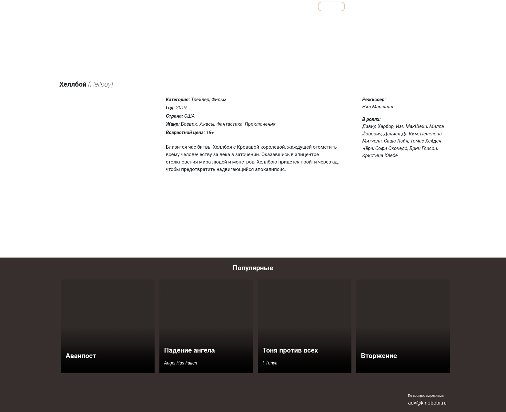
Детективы (270, 20)
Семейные (379, 20)
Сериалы (411, 6)
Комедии (320, 20)
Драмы (296, 20)
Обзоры (237, 6)
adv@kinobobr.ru (427, 403)
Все (302, 6)
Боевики (243, 20)
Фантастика (431, 20)
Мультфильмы (371, 6)
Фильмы (331, 6)
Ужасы (404, 20)
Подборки (272, 6)
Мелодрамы (349, 20)
